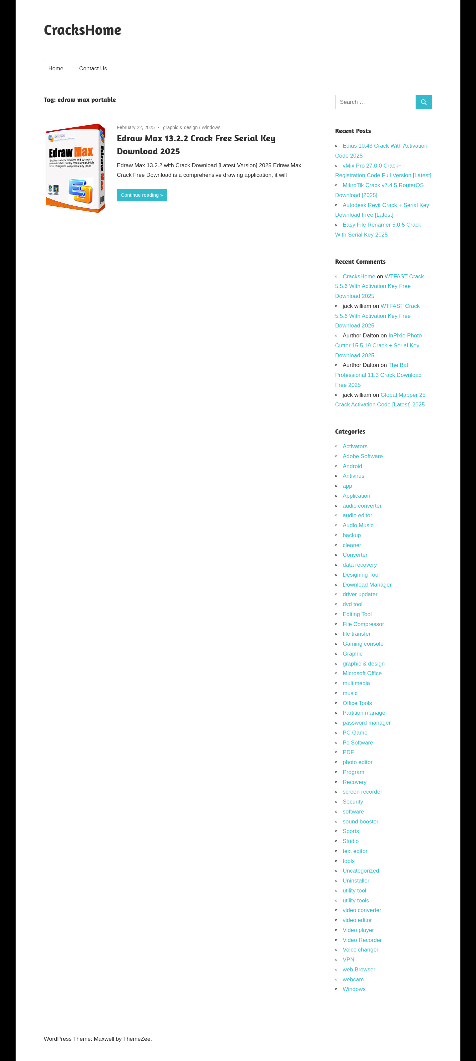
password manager (367, 723)
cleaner (352, 545)
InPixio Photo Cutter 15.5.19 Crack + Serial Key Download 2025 (378, 345)
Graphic (353, 654)
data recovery (360, 565)
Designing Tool (361, 575)
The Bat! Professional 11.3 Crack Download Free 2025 (378, 375)
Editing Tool (357, 614)
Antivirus (353, 476)
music (350, 693)
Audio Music (358, 525)
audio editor (357, 515)
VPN (349, 959)
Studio (351, 841)
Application (356, 496)
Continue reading (140, 195)
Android (352, 466)
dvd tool (353, 604)
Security (353, 802)
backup (352, 535)
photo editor (358, 762)
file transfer (357, 634)
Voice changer (361, 950)
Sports (351, 831)
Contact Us (93, 68)
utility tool (354, 890)
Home (55, 68)
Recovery (355, 782)
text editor (355, 851)
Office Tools (357, 703)
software (353, 812)
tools (349, 861)
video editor (357, 920)
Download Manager (367, 585)
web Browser (359, 969)
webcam (353, 979)
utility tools (356, 900)
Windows (210, 127)
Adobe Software (363, 456)
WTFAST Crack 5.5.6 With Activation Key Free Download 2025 (379, 286)
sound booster (361, 821)
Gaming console (363, 644)
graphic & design (180, 127)
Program (353, 772)
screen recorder (362, 792)
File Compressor (363, 624)
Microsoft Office (362, 673)
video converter (362, 910)
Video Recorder (362, 940)
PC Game (355, 733)
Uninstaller (356, 881)
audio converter (362, 506)
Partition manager (365, 713)
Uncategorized (361, 871)
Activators (355, 446)
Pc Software (358, 743)
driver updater (360, 594)
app (347, 486)
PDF (348, 752)
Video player (358, 930)
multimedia (356, 683)
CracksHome (82, 29)
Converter (355, 555)
